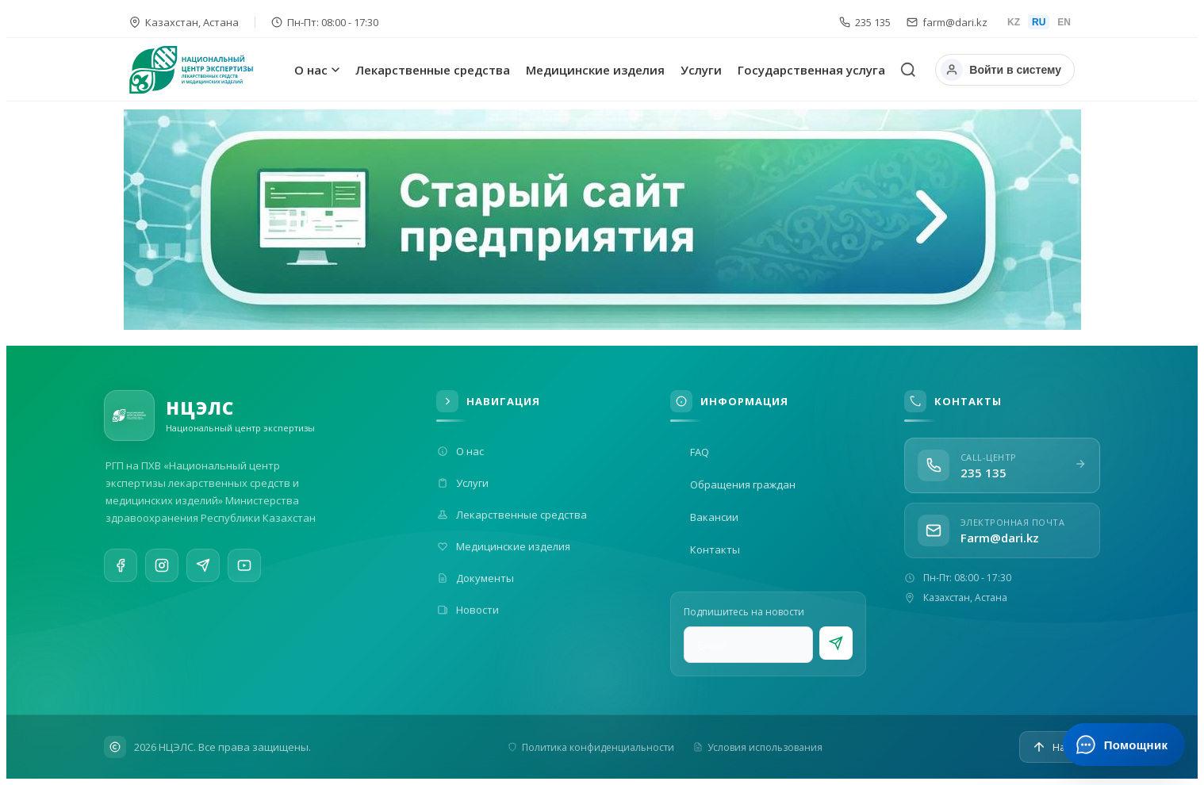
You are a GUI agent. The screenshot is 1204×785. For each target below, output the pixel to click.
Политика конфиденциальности (591, 747)
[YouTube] (244, 577)
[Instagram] (161, 568)
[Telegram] (203, 571)
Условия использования (757, 747)
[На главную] (208, 70)
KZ (1013, 22)
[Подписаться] (836, 643)
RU (1038, 22)
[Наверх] (1059, 747)
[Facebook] (120, 567)
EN (1064, 22)
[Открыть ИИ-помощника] (1123, 744)
